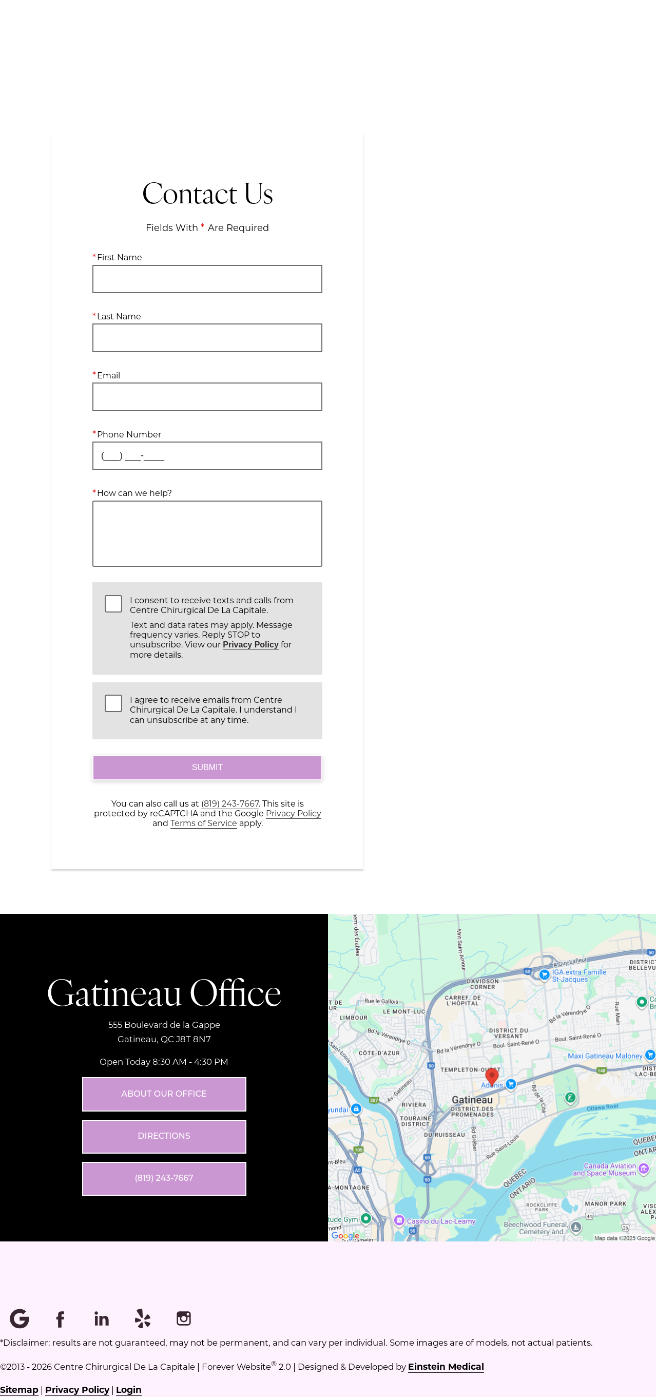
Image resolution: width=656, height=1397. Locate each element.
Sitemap (19, 1389)
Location (360, 44)
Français (509, 44)
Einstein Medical (446, 1366)
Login (129, 1389)
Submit (207, 767)
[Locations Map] (492, 1077)
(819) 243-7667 (230, 803)
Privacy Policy (251, 644)
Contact (573, 44)
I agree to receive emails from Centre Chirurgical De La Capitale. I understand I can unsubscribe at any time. (213, 709)
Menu (293, 44)
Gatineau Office (164, 991)
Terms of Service (203, 822)
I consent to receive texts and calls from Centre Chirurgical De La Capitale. (220, 627)
